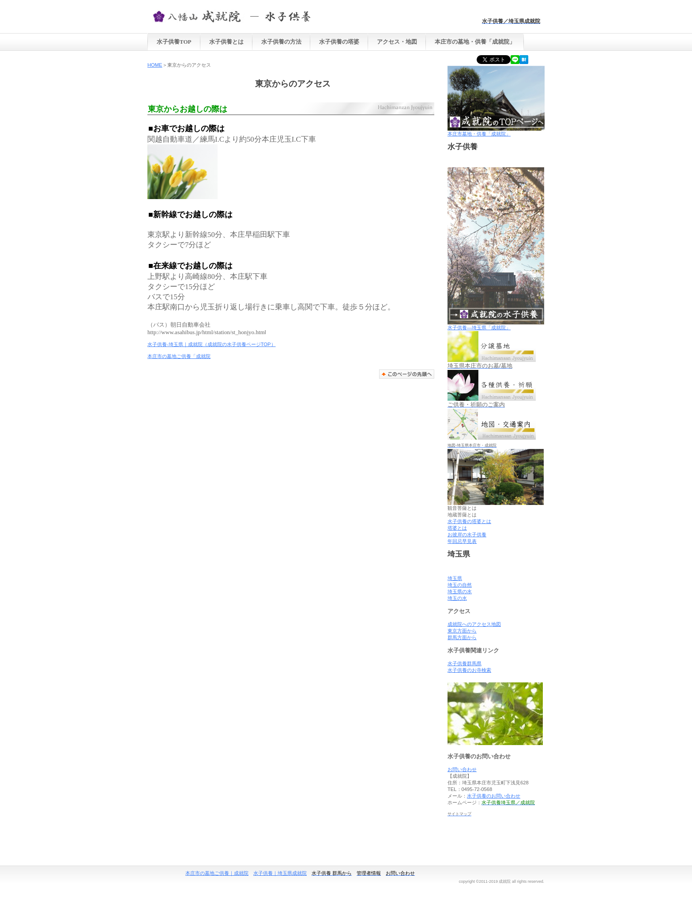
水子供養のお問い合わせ (493, 795)
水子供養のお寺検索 (469, 670)
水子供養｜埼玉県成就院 (280, 873)
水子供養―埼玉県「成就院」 (479, 327)
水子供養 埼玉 (240, 16)
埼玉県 (455, 578)
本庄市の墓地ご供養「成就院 (179, 356)
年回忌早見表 (462, 541)
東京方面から (462, 630)
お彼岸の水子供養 (467, 534)
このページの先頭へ (406, 374)
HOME (154, 65)
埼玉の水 (457, 598)
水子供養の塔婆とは (469, 521)
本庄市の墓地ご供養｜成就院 (216, 873)
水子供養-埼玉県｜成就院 (175, 344)
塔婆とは (457, 528)
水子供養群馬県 (464, 663)
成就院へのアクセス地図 (474, 624)
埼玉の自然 (460, 584)
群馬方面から (462, 637)
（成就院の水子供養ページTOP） (239, 344)
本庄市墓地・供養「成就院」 (496, 131)
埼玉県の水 (460, 591)
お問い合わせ (462, 769)
